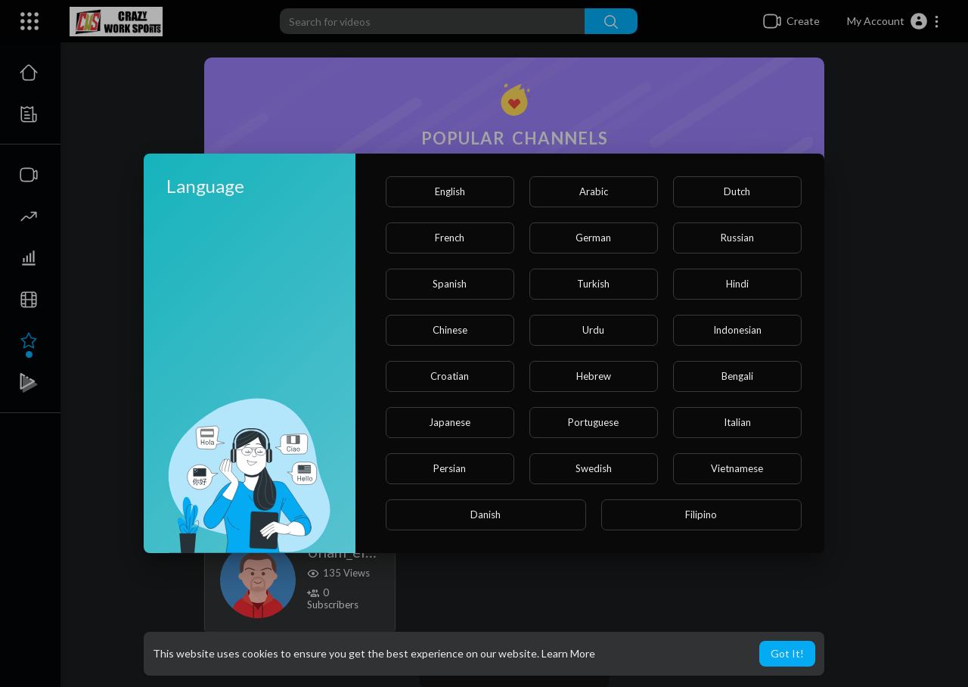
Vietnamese (737, 468)
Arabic (593, 191)
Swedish (594, 468)
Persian (449, 468)
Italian (737, 422)
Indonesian (737, 330)
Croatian (449, 376)
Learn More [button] (568, 653)
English (450, 191)
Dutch (737, 191)
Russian (737, 238)
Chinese (450, 330)
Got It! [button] (787, 653)
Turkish (593, 284)
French (449, 238)
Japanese (449, 422)
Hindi (737, 284)
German (593, 238)
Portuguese (593, 422)
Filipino (701, 514)
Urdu (593, 330)
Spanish (450, 284)
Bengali (737, 376)
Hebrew (593, 376)
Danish (485, 514)
